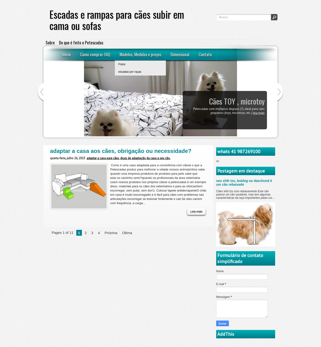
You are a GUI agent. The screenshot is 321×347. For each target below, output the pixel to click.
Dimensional (180, 54)
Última (127, 233)
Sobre (50, 43)
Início (66, 54)
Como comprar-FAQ (95, 54)
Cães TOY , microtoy (237, 101)
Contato (205, 54)
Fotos (121, 64)
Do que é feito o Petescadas (81, 43)
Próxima (111, 233)
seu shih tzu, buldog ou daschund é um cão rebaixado (244, 182)
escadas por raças (129, 71)
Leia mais (259, 113)
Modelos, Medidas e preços (140, 54)
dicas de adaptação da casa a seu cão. (145, 158)
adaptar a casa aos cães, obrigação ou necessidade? (120, 151)
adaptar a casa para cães (103, 158)
